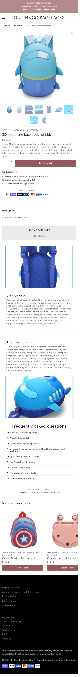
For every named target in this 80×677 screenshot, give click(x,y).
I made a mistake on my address (25, 443)
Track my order (10, 630)
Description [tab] (8, 210)
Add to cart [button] (22, 568)
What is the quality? (19, 438)
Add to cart (45, 163)
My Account (8, 617)
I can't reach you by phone (22, 462)
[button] (73, 18)
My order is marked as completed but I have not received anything (37, 450)
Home (4, 26)
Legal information (11, 587)
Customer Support (11, 621)
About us (6, 638)
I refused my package (20, 467)
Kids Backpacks (15, 26)
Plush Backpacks (26, 553)
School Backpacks (52, 492)
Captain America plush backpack (18, 558)
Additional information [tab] (14, 217)
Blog (4, 634)
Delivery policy (9, 601)
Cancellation (8, 605)
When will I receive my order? (24, 432)
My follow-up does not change (24, 456)
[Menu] (6, 18)
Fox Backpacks (70, 553)
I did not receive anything (22, 478)
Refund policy (9, 596)
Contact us (7, 625)
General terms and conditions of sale (21, 592)
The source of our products (23, 473)
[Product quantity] (5, 163)
